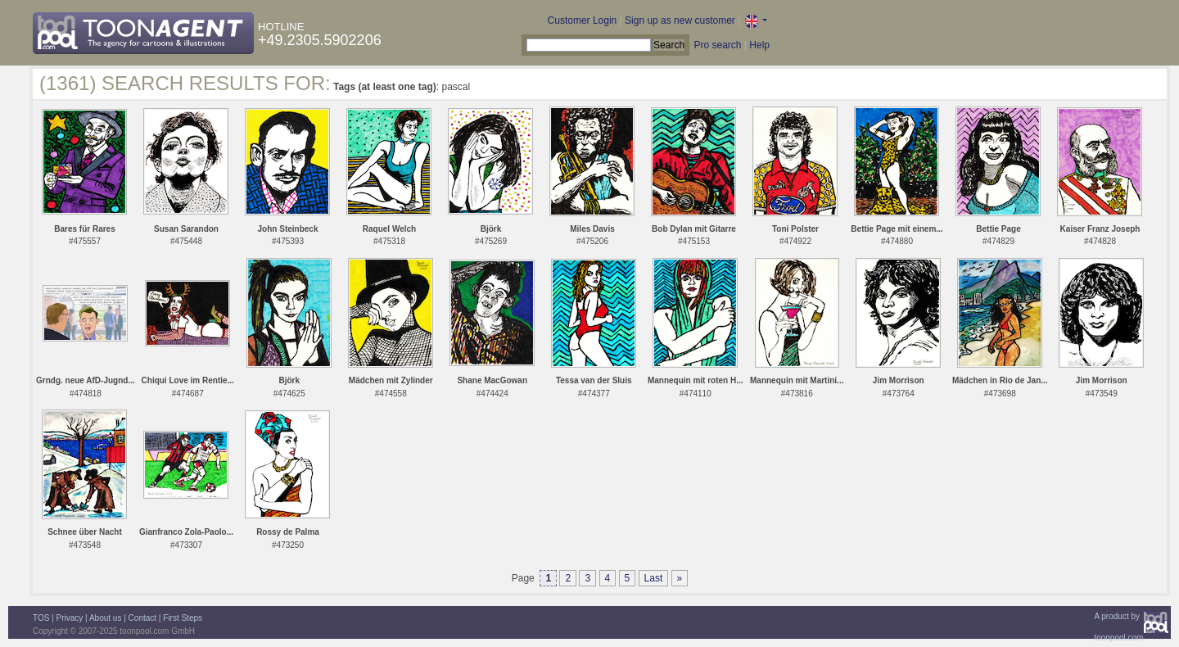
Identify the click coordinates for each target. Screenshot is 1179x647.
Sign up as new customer (680, 20)
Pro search (717, 45)
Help (759, 45)
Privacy (70, 617)
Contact (142, 617)
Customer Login (582, 20)
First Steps (182, 617)
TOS (41, 617)
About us (105, 617)
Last (653, 578)
